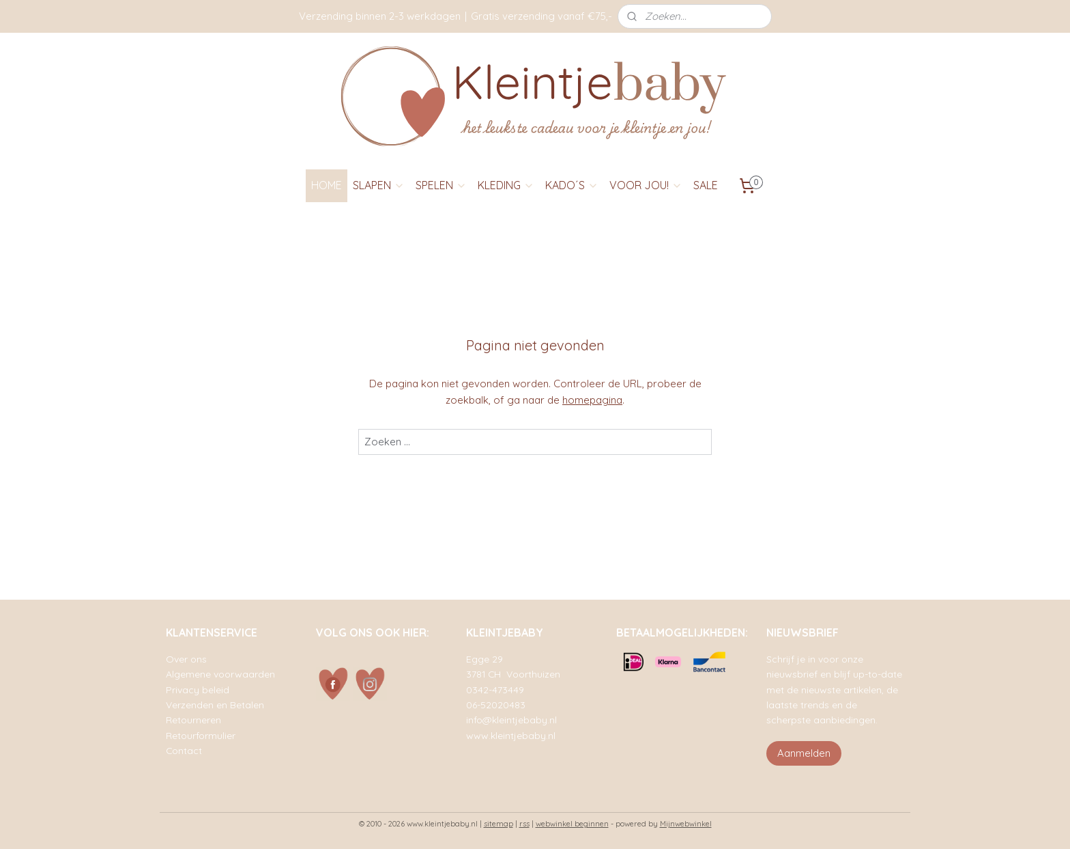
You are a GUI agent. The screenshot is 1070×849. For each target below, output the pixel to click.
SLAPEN (379, 185)
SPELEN (441, 185)
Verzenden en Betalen (215, 704)
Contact (184, 750)
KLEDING (506, 185)
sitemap (498, 824)
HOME (326, 185)
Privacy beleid (197, 689)
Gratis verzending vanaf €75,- (541, 16)
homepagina (592, 399)
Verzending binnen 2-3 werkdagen (380, 16)
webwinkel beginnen (572, 824)
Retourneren (193, 719)
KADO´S (571, 185)
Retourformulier (200, 735)
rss (524, 824)
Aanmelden (803, 753)
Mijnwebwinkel (686, 824)
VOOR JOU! (645, 185)
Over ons (186, 659)
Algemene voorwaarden (220, 674)
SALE (705, 185)
